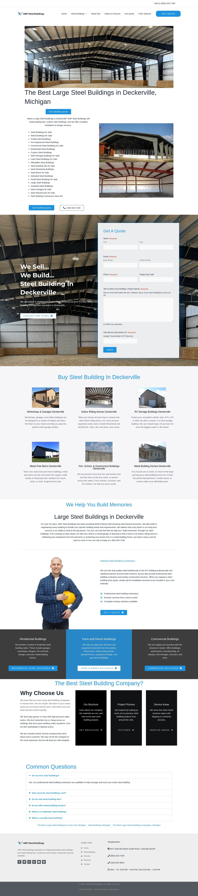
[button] (164, 3)
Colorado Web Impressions (106, 889)
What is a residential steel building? (49, 812)
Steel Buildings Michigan (99, 825)
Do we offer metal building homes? (49, 805)
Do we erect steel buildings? (46, 775)
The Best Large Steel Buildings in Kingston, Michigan (137, 825)
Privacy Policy (85, 889)
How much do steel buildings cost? (49, 793)
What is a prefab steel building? (47, 818)
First (105, 363)
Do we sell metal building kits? (47, 799)
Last (141, 363)
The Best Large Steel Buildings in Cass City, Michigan (62, 825)
